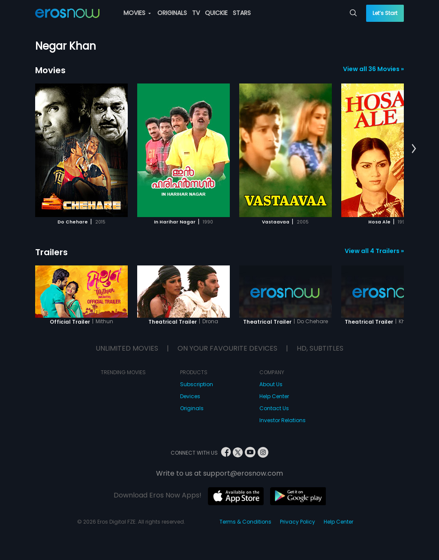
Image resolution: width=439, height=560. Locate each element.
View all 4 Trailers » (374, 251)
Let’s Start (385, 13)
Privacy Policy (297, 521)
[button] (414, 149)
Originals (192, 408)
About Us (271, 384)
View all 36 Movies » (373, 69)
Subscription (196, 384)
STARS (242, 13)
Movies (50, 70)
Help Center (274, 396)
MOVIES (137, 13)
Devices (190, 396)
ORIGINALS (172, 13)
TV (196, 13)
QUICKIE (216, 13)
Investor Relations (282, 420)
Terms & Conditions (245, 521)
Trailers (51, 252)
